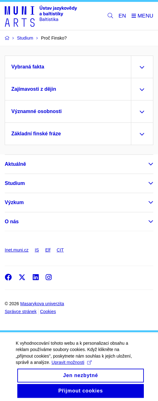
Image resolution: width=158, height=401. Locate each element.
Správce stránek (21, 311)
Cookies (48, 311)
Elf (47, 249)
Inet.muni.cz (16, 249)
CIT (60, 249)
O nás (12, 221)
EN (122, 16)
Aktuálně (15, 164)
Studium (15, 183)
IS (37, 249)
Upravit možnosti (72, 366)
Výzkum (14, 202)
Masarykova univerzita (42, 303)
